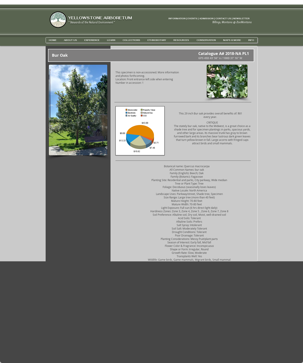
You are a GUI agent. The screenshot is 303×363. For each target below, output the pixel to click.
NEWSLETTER (241, 18)
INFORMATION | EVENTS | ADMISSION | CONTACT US (199, 18)
